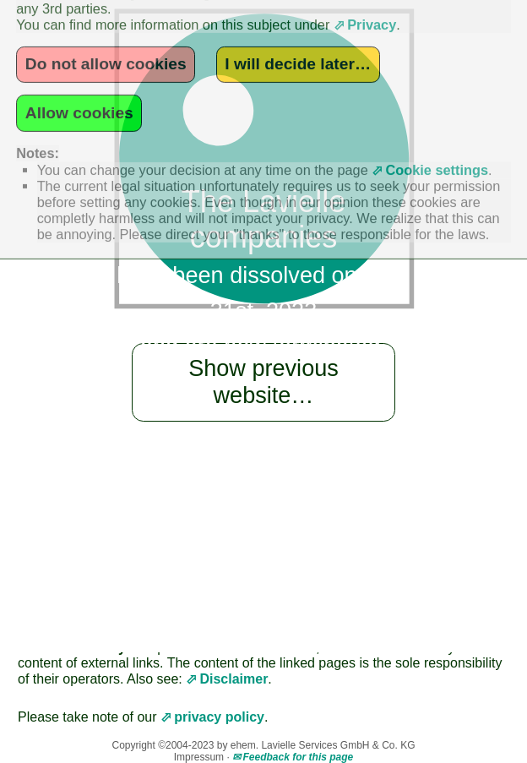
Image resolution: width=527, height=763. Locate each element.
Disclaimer (233, 679)
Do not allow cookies (106, 39)
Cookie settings (437, 145)
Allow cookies (79, 88)
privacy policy (219, 717)
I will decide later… (298, 39)
